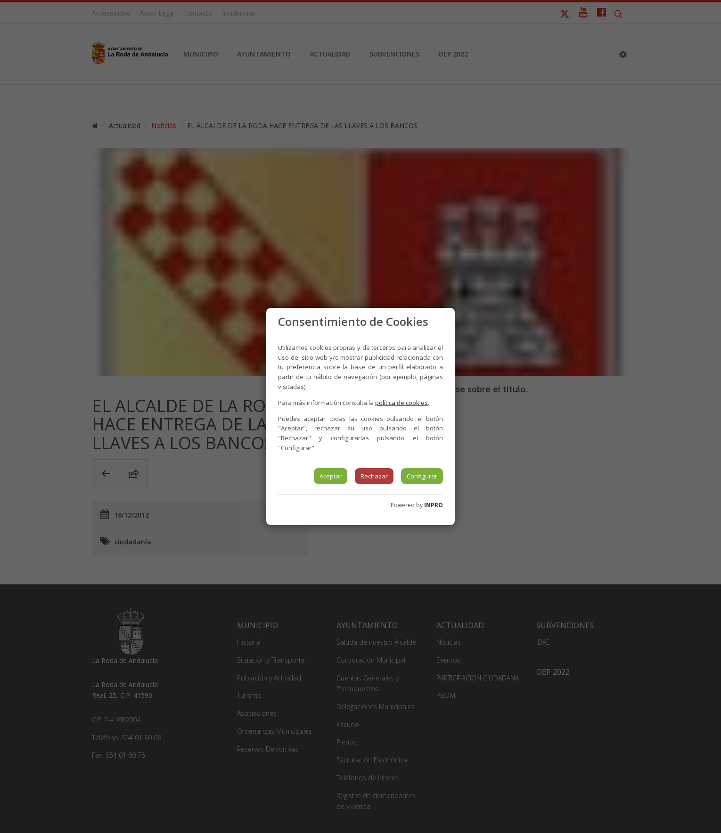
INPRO (433, 505)
